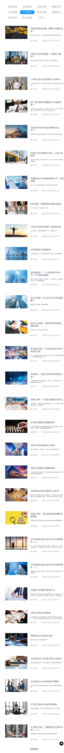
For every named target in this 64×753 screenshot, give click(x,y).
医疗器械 (27, 17)
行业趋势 (12, 12)
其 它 (41, 17)
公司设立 (27, 12)
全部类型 (12, 6)
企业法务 (42, 6)
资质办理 (42, 12)
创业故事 (27, 6)
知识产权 (12, 17)
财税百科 (56, 6)
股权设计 (56, 12)
